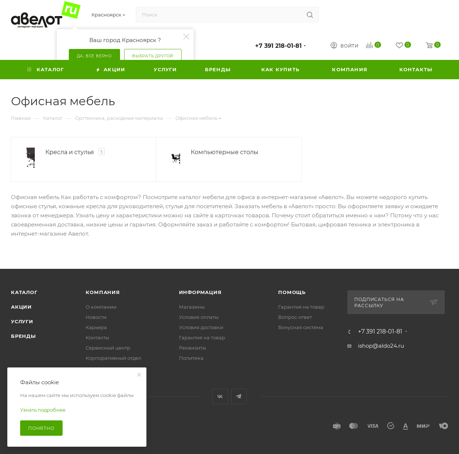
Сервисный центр (108, 348)
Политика (191, 358)
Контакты (97, 337)
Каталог (24, 292)
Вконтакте (220, 396)
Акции (21, 307)
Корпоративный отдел (113, 358)
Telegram (239, 396)
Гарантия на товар (202, 337)
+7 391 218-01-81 (278, 45)
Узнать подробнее (43, 410)
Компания (103, 292)
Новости (96, 317)
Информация (200, 292)
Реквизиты (192, 348)
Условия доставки (201, 327)
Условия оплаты (199, 317)
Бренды (23, 336)
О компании (101, 307)
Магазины (192, 307)
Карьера (96, 327)
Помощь (292, 292)
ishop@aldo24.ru (381, 345)
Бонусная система (300, 327)
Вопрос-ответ (295, 317)
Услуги (22, 321)
